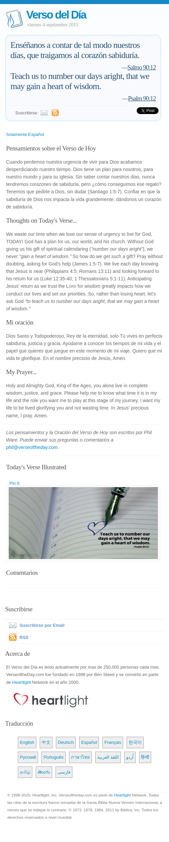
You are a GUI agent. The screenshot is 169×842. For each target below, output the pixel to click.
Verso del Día (56, 14)
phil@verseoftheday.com (32, 447)
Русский (28, 757)
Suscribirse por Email (35, 625)
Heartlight (21, 682)
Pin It (14, 483)
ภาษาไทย (80, 757)
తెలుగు (44, 772)
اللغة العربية (108, 757)
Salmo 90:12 (141, 67)
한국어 (135, 742)
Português (53, 757)
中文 (46, 742)
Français (112, 742)
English (27, 742)
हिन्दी (145, 757)
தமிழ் (25, 772)
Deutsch (66, 742)
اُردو (130, 757)
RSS (24, 637)
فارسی (64, 772)
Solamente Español (25, 134)
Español (89, 742)
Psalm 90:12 (142, 98)
